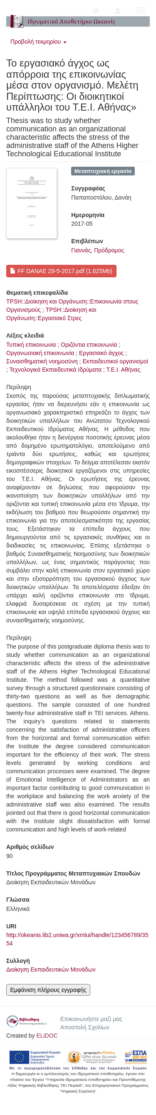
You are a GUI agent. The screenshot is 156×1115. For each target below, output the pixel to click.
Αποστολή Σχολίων (84, 1027)
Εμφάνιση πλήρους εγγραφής (48, 990)
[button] (95, 10)
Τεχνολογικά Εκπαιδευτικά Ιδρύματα (56, 369)
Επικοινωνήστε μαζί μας (91, 1019)
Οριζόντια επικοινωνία (89, 344)
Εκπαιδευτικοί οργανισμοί (115, 361)
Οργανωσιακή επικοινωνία (40, 353)
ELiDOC (46, 1035)
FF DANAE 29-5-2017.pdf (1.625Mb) (61, 271)
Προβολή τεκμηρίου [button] (38, 41)
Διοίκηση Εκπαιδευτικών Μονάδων (51, 969)
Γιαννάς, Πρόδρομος (97, 250)
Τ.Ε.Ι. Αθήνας (123, 369)
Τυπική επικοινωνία (31, 344)
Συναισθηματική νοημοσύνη (42, 361)
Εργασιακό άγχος (101, 353)
